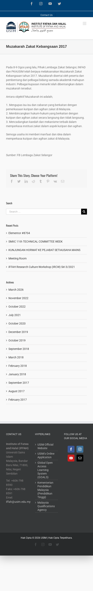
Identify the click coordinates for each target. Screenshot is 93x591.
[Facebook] (71, 449)
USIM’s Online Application (45, 455)
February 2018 (17, 365)
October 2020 (17, 323)
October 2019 (17, 340)
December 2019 (18, 332)
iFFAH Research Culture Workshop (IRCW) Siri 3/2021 (41, 267)
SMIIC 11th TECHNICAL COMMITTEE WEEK (35, 241)
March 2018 (16, 357)
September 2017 (18, 382)
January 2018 (17, 374)
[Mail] (79, 458)
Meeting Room (17, 258)
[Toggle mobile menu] (85, 23)
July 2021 (14, 315)
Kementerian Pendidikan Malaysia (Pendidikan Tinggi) (45, 490)
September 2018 (18, 348)
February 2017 (17, 399)
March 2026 (16, 289)
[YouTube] (71, 458)
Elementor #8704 (19, 233)
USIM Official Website (45, 446)
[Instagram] (79, 449)
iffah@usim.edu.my (18, 501)
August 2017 (16, 391)
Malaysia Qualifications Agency (46, 506)
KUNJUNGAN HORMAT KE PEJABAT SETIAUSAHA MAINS (44, 250)
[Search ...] (43, 212)
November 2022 (18, 298)
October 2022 (17, 306)
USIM (43, 537)
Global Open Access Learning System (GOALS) (45, 470)
